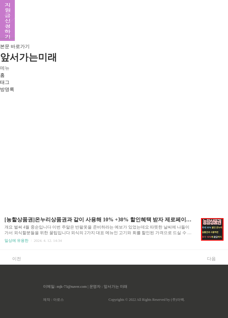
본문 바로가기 (15, 46)
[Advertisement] (114, 149)
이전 (13, 258)
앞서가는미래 (28, 57)
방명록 (7, 89)
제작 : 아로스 (53, 300)
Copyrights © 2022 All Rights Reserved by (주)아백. (146, 300)
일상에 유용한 (16, 240)
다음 (214, 258)
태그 (5, 82)
